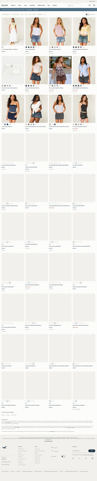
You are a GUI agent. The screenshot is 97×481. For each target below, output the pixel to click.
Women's (13, 5)
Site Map (61, 471)
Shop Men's (36, 9)
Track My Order (37, 458)
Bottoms (8, 415)
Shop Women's (29, 9)
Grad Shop (32, 5)
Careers (19, 453)
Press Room (20, 460)
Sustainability (20, 462)
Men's (19, 5)
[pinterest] (86, 458)
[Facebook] (79, 458)
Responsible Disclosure (84, 471)
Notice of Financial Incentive (88, 454)
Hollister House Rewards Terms (27, 471)
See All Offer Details (48, 441)
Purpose (55, 5)
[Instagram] (73, 458)
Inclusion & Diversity (21, 458)
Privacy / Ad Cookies (5, 471)
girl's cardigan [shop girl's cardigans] (17, 427)
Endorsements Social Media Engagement (51, 471)
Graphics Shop (41, 5)
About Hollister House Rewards (40, 451)
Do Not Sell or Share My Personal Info (71, 471)
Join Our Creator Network (22, 451)
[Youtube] (92, 458)
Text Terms (18, 471)
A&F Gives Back (21, 454)
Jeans (25, 5)
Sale (49, 5)
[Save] (22, 19)
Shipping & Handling (38, 454)
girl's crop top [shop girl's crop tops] (8, 422)
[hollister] (5, 5)
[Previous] (90, 10)
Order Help (36, 453)
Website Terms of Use (38, 471)
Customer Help (37, 449)
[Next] (94, 10)
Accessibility (20, 456)
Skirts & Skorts (14, 415)
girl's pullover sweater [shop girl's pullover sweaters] (70, 427)
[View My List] (89, 5)
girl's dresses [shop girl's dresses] (52, 431)
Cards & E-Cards (37, 460)
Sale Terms (12, 471)
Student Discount (37, 462)
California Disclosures (22, 464)
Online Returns (37, 456)
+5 (35, 47)
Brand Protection (21, 449)
